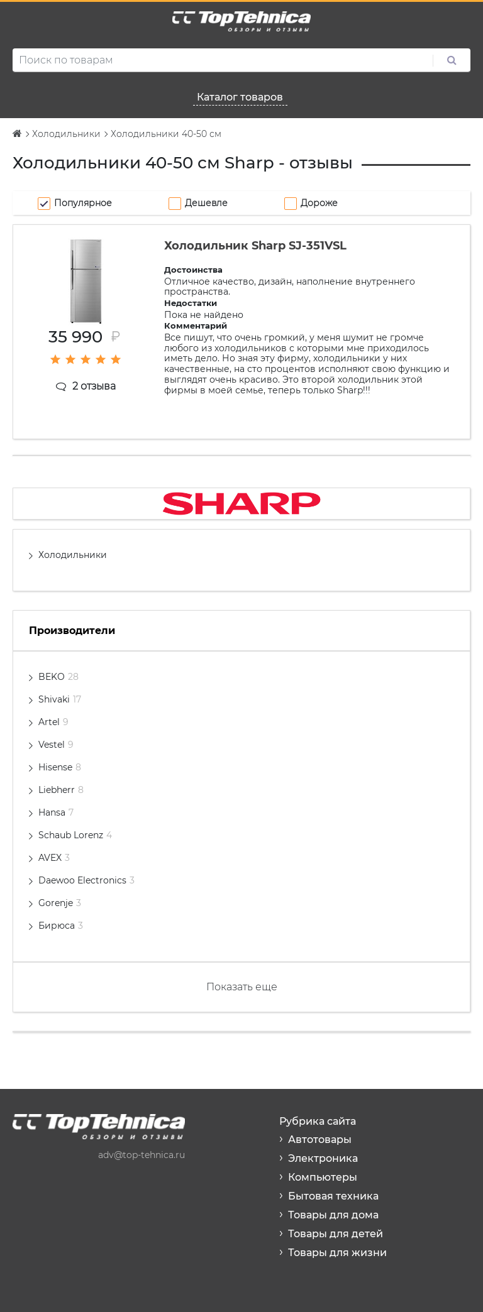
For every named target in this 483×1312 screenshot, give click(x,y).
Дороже (319, 203)
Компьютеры (322, 1177)
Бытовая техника (333, 1196)
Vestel (56, 744)
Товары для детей (335, 1234)
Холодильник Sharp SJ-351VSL (255, 246)
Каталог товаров (240, 97)
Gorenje (59, 903)
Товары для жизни (337, 1253)
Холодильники (72, 554)
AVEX (54, 857)
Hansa (56, 812)
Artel (53, 722)
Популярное (83, 203)
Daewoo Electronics (86, 880)
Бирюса (60, 925)
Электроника (323, 1158)
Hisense (59, 767)
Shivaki (59, 699)
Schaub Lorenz (75, 835)
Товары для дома (333, 1215)
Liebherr (61, 789)
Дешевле (206, 203)
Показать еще (241, 987)
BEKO (58, 676)
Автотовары (320, 1139)
